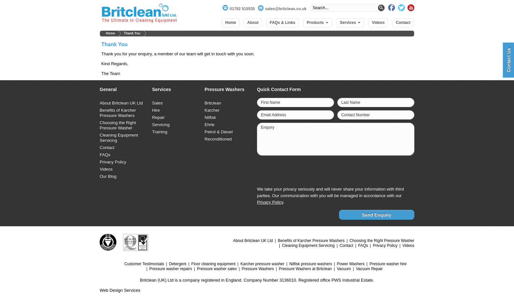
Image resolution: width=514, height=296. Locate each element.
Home (230, 22)
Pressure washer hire (387, 264)
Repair (158, 117)
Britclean (213, 103)
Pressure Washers (258, 269)
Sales (157, 103)
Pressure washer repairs (170, 269)
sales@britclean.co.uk (285, 9)
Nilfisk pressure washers (310, 264)
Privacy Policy (113, 161)
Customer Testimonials (144, 264)
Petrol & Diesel (219, 131)
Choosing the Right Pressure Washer (118, 125)
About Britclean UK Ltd (121, 103)
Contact (403, 22)
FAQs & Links (282, 22)
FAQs (105, 154)
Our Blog (108, 176)
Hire (156, 110)
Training (159, 131)
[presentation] (364, 171)
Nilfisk (210, 117)
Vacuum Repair (369, 269)
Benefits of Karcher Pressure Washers (118, 113)
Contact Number (355, 115)
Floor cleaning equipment (213, 264)
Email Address (273, 115)
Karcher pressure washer (262, 264)
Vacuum (344, 269)
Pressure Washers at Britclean (305, 269)
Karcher (212, 110)
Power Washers (351, 264)
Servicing (160, 124)
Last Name (350, 102)
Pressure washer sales (217, 269)
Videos (378, 22)
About (253, 22)
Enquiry (267, 127)
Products (315, 22)
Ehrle (209, 124)
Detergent (178, 264)
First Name (270, 102)
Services (348, 22)
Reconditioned (218, 139)
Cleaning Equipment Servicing (308, 245)
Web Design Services (120, 290)
